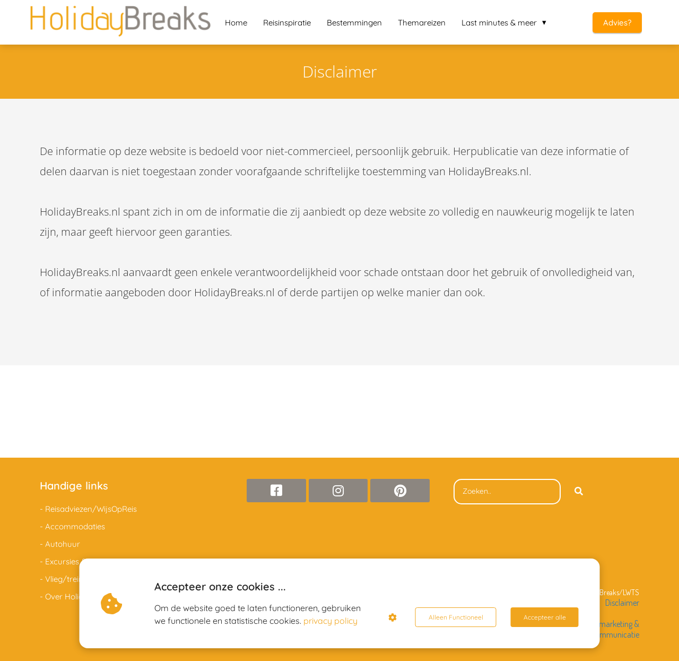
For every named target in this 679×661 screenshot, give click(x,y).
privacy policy (330, 620)
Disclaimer (622, 602)
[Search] (578, 491)
